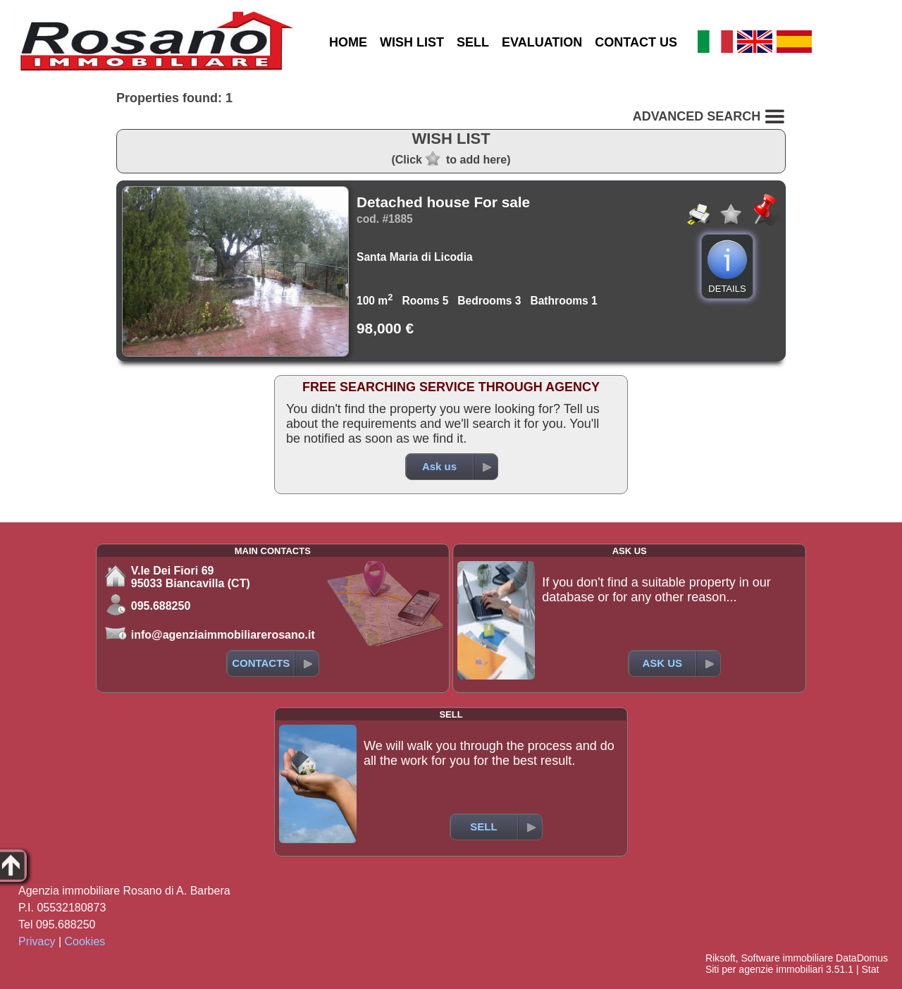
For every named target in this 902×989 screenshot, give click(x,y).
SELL (473, 42)
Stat (870, 969)
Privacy (36, 941)
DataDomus (862, 958)
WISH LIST (412, 42)
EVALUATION (542, 42)
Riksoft (720, 958)
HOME (348, 42)
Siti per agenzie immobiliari (764, 969)
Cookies (85, 941)
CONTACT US (636, 42)
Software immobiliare (787, 958)
